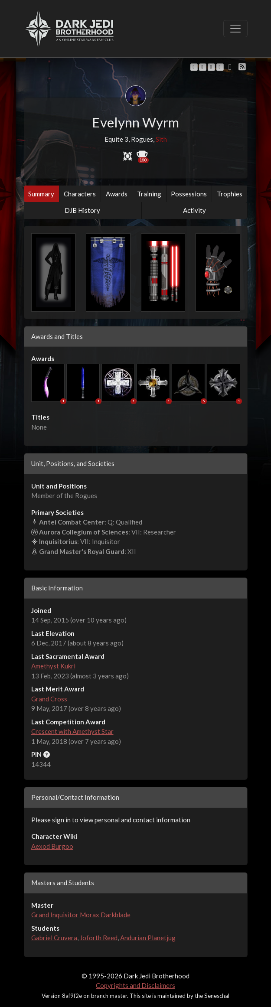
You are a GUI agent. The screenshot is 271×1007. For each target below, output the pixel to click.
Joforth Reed (99, 938)
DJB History (82, 210)
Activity (194, 210)
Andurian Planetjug (148, 938)
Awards (116, 194)
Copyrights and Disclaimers (135, 985)
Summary (41, 194)
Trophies (229, 194)
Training (149, 194)
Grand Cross (49, 699)
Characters (80, 194)
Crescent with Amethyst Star (72, 731)
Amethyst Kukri (53, 666)
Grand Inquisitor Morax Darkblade (81, 915)
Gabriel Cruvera (54, 938)
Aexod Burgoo (52, 846)
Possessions (189, 194)
